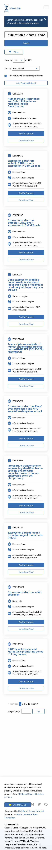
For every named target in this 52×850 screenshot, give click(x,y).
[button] (46, 8)
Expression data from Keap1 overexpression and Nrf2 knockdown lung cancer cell (25, 409)
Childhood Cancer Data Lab (31, 811)
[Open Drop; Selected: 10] (19, 60)
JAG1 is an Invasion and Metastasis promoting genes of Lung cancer (25, 652)
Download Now (26, 140)
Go (38, 711)
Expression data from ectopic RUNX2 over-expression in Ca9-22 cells (24, 223)
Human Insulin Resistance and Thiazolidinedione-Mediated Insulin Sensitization (24, 102)
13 (29, 703)
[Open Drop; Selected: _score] (26, 68)
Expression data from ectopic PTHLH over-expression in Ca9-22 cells (24, 163)
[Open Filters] (13, 52)
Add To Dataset (26, 133)
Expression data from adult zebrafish (25, 593)
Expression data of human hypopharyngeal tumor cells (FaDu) (25, 535)
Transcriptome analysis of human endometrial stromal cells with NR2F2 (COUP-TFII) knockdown (26, 348)
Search (26, 43)
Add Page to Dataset (26, 83)
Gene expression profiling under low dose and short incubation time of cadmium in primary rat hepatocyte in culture (25, 284)
